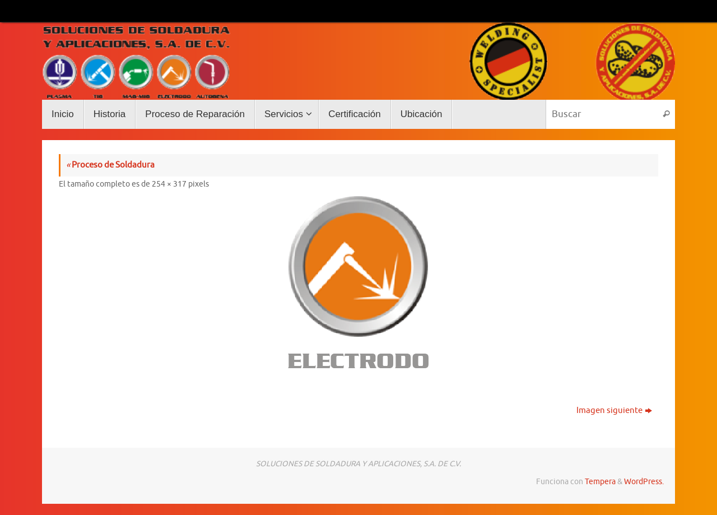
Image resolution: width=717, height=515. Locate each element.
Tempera (600, 481)
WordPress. (644, 481)
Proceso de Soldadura (110, 165)
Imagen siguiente (614, 410)
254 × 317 (169, 184)
